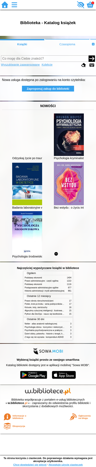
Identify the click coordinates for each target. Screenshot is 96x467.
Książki (22, 44)
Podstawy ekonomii (33, 278)
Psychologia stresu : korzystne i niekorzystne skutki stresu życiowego (55, 327)
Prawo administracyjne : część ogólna (41, 281)
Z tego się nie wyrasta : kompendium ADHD (44, 337)
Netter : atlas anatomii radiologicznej (41, 324)
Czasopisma (67, 44)
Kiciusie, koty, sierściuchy (36, 307)
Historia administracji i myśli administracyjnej (44, 291)
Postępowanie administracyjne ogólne (41, 288)
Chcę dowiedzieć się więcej (29, 464)
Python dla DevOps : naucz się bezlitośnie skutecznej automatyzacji (55, 314)
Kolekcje (47, 64)
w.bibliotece (18, 403)
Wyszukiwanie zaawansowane (20, 64)
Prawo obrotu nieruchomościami (39, 301)
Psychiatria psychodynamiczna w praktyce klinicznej (48, 330)
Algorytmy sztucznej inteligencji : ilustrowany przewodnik (50, 310)
